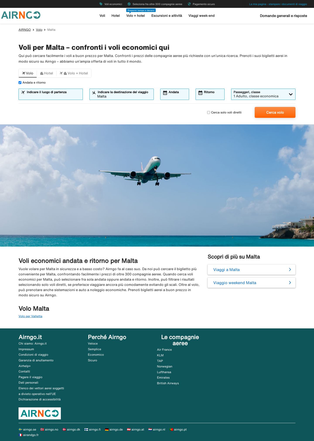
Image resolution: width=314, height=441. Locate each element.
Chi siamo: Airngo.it (33, 343)
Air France (164, 349)
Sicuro (92, 360)
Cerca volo (275, 112)
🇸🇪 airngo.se (27, 429)
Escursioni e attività (166, 15)
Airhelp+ (25, 365)
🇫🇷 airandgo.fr (29, 434)
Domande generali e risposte (283, 15)
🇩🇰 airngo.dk (71, 429)
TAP (160, 360)
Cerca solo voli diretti (224, 112)
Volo (39, 29)
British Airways (168, 383)
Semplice (94, 349)
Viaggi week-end (201, 15)
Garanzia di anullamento (36, 360)
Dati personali (28, 382)
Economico (96, 354)
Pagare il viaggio (30, 377)
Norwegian (164, 366)
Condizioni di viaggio (33, 354)
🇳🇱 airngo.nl (156, 429)
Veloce (93, 343)
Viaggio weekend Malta (234, 283)
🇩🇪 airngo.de (114, 429)
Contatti (24, 371)
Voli (102, 15)
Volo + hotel (135, 15)
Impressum (26, 349)
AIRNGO (25, 29)
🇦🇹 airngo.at (135, 429)
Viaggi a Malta (226, 269)
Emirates (163, 377)
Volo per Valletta (30, 316)
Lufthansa (164, 372)
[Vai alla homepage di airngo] (20, 14)
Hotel (115, 15)
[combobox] (53, 96)
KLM (160, 355)
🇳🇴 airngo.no (49, 429)
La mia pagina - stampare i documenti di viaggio (278, 4)
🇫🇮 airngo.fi (92, 429)
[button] (28, 73)
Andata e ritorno (32, 82)
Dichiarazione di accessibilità (40, 399)
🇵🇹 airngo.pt (178, 429)
